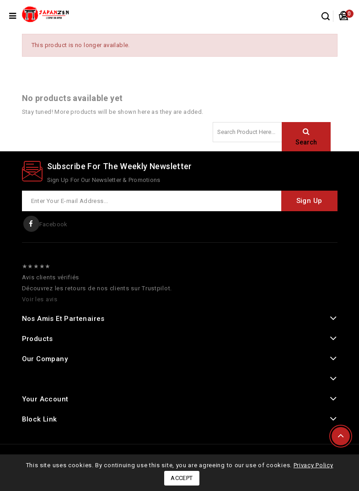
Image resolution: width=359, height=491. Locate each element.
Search (306, 142)
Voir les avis (40, 299)
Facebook (53, 224)
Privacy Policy (313, 465)
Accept (182, 478)
